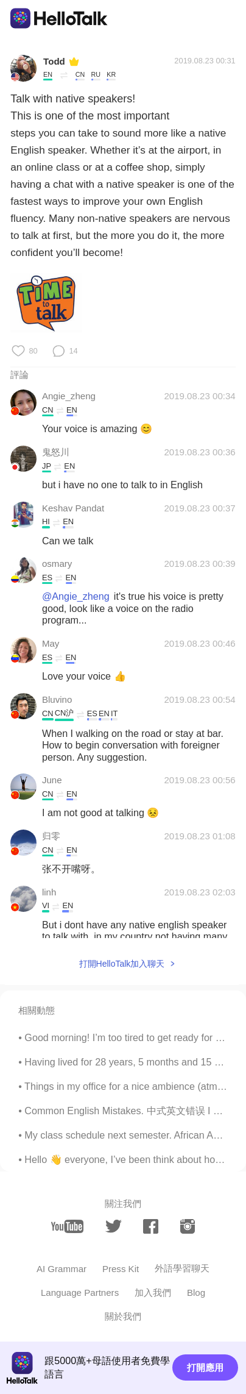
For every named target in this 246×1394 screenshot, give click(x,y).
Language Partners (80, 1292)
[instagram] (187, 1226)
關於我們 (123, 1316)
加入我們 (153, 1292)
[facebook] (150, 1226)
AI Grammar (61, 1269)
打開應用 (205, 1367)
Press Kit (120, 1269)
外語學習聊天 (182, 1268)
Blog (196, 1292)
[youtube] (67, 1226)
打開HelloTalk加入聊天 (122, 964)
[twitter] (113, 1227)
